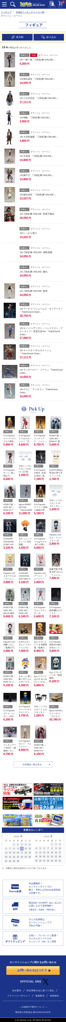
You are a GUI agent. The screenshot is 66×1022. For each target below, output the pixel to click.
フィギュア (6, 12)
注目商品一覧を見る (32, 765)
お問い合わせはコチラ (34, 971)
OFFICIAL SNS (34, 983)
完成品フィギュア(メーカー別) (30, 12)
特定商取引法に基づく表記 (40, 991)
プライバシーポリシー (18, 996)
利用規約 (54, 996)
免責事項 (40, 996)
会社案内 (16, 991)
